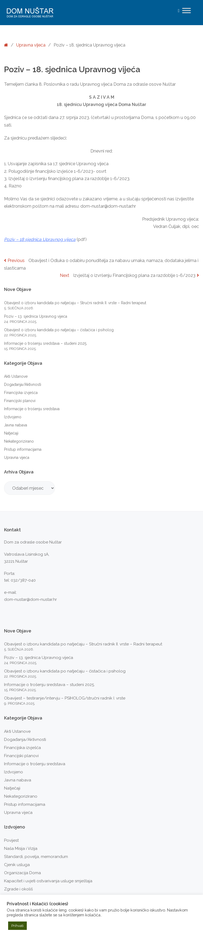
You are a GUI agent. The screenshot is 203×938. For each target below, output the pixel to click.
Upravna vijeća (30, 45)
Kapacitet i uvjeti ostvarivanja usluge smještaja (48, 881)
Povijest (11, 840)
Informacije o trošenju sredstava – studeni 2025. (45, 343)
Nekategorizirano (19, 441)
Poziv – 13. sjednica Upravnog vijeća (35, 316)
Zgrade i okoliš (18, 889)
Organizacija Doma (22, 872)
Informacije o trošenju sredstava (32, 409)
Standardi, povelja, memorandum (36, 856)
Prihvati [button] (17, 926)
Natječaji (11, 433)
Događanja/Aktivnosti (22, 384)
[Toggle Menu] (186, 10)
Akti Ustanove (16, 376)
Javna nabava (15, 425)
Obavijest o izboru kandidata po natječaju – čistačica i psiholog (59, 330)
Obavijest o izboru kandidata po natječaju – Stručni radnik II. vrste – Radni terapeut (75, 303)
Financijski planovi (19, 401)
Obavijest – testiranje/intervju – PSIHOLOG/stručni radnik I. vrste (64, 698)
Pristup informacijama (22, 449)
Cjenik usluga (17, 864)
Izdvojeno (12, 417)
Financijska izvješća (21, 392)
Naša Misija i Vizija (20, 848)
